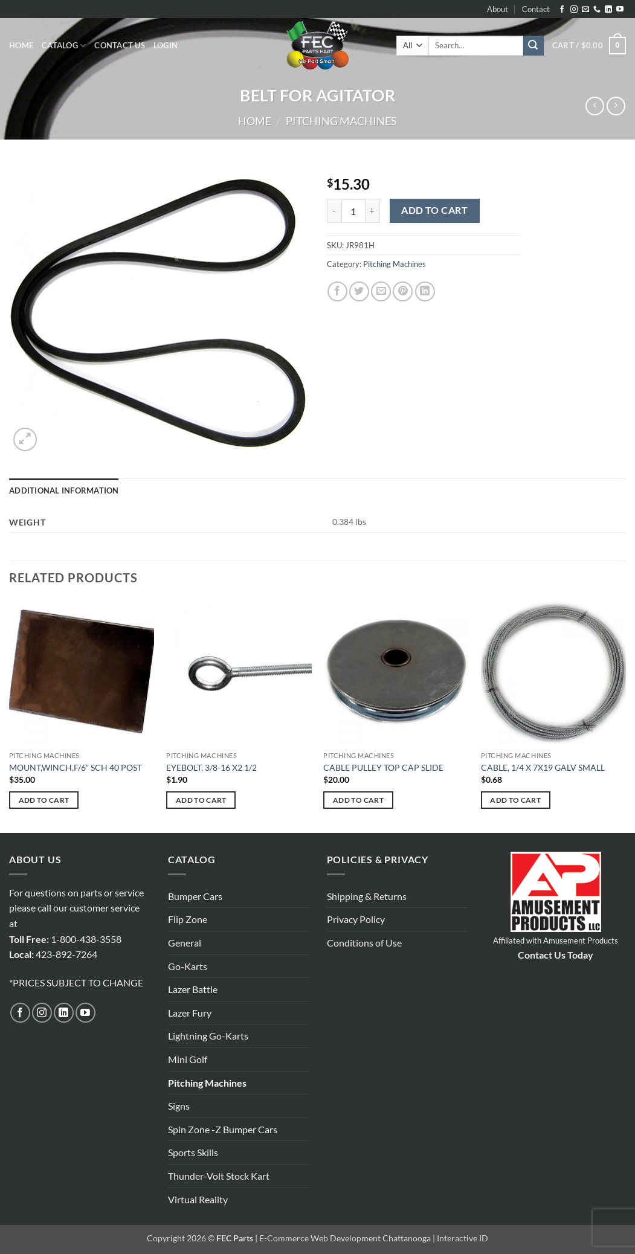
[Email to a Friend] (381, 291)
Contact (536, 9)
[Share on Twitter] (359, 291)
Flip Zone (187, 919)
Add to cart (434, 210)
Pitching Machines (341, 120)
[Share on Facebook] (337, 291)
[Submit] (533, 46)
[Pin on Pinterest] (403, 291)
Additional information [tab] (64, 490)
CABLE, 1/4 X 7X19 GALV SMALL (543, 767)
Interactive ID (462, 1238)
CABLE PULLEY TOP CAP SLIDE (383, 767)
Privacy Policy (356, 919)
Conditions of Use (364, 942)
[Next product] (594, 106)
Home (21, 45)
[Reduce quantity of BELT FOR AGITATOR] (334, 211)
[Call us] (597, 9)
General (184, 942)
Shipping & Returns (367, 896)
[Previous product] (616, 106)
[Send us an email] (585, 9)
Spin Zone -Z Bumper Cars (222, 1129)
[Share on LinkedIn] (425, 291)
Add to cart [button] (44, 800)
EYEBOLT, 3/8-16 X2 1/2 (211, 767)
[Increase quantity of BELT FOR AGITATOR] (373, 211)
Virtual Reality (198, 1199)
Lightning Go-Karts (208, 1035)
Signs (179, 1105)
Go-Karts (187, 966)
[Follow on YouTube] (620, 9)
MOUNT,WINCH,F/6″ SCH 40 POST (75, 767)
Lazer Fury (189, 1012)
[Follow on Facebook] (562, 9)
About (497, 9)
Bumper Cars (195, 896)
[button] (165, 45)
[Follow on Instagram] (574, 9)
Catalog (64, 45)
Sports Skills (193, 1152)
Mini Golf (187, 1059)
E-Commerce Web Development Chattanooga (345, 1238)
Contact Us (119, 45)
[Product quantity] (353, 211)
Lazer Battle (193, 989)
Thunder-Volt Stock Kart (218, 1176)
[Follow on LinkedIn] (608, 9)
